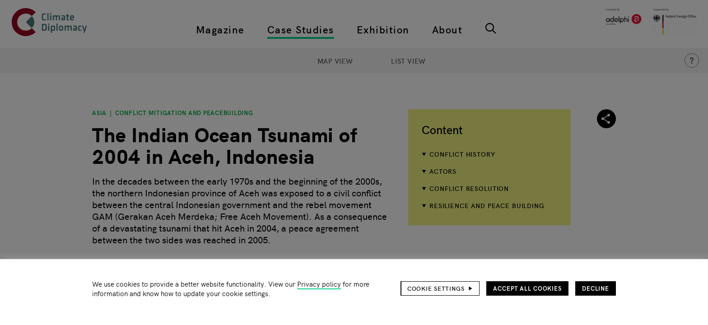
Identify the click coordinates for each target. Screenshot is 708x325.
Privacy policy (319, 283)
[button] (440, 288)
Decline (595, 288)
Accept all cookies (527, 288)
